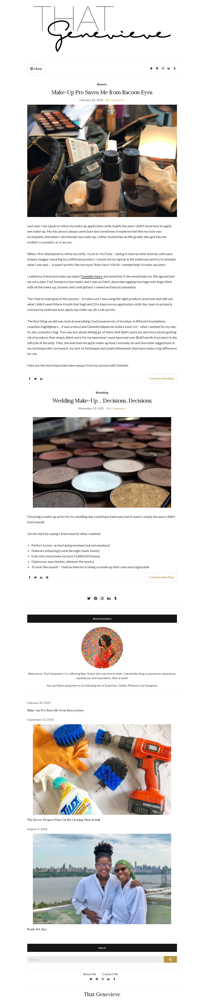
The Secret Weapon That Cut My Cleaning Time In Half (63, 820)
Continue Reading (161, 378)
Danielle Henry (92, 276)
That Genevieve (102, 994)
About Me (89, 974)
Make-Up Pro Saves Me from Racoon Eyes (102, 92)
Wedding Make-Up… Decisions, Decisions (102, 400)
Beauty (102, 84)
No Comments (115, 100)
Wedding (102, 392)
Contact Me (110, 974)
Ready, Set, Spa (37, 929)
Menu (36, 69)
